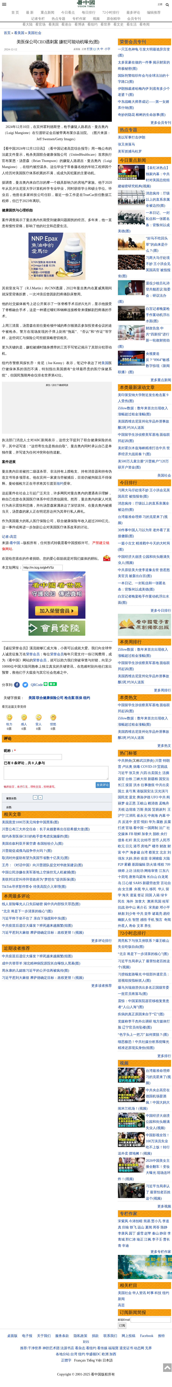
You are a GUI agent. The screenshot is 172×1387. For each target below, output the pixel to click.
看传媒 (102, 1348)
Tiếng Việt (94, 1360)
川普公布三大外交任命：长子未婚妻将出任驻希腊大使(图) (46, 831)
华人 (145, 889)
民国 (158, 901)
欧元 (121, 846)
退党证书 (126, 1348)
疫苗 (128, 785)
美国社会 (34, 33)
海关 (125, 895)
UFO (154, 797)
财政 (163, 846)
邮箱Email (124, 1319)
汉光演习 (161, 791)
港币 (136, 846)
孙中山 (130, 907)
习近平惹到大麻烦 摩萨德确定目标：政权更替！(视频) (43, 935)
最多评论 (133, 12)
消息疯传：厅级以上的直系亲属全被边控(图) (158, 199)
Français (80, 1360)
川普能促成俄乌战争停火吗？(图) (27, 853)
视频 (96, 19)
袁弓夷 (130, 791)
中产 (125, 852)
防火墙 (151, 864)
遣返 (133, 895)
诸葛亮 (157, 914)
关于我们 (44, 1336)
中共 (162, 797)
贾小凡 (156, 1221)
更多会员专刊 (161, 123)
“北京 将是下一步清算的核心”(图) (27, 913)
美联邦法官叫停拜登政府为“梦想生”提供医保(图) (39, 882)
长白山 (152, 877)
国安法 (164, 779)
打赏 (90, 48)
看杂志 (80, 1348)
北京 (163, 852)
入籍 (156, 895)
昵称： (10, 751)
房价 (136, 858)
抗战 (121, 907)
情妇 (144, 822)
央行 (163, 834)
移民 (152, 889)
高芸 (121, 1305)
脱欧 (156, 834)
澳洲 (150, 901)
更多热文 (164, 746)
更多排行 (164, 1056)
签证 (140, 895)
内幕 (162, 815)
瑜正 (140, 1239)
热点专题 (58, 19)
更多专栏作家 (161, 1252)
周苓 (156, 1227)
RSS (86, 1342)
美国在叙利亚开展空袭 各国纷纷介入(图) (32, 846)
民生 (122, 901)
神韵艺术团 (51, 1348)
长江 (121, 785)
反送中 (127, 822)
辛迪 (125, 1246)
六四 (143, 773)
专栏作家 (79, 19)
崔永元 (142, 815)
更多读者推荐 (101, 988)
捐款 (95, 1336)
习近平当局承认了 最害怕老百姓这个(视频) (158, 1192)
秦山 (155, 1233)
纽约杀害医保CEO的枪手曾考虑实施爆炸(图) (35, 839)
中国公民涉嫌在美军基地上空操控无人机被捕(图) (39, 874)
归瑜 (125, 1227)
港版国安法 (145, 791)
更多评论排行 (101, 943)
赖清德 (153, 803)
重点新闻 (47, 12)
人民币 (165, 840)
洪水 (136, 785)
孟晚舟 (164, 803)
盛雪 (140, 1233)
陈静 (164, 1227)
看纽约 (92, 24)
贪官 (136, 822)
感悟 (143, 920)
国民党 (123, 797)
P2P (120, 864)
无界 (148, 1348)
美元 (136, 840)
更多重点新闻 (161, 380)
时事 (150, 1293)
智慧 (135, 920)
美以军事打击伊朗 (131, 137)
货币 (155, 840)
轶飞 (133, 1227)
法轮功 (138, 871)
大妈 (128, 858)
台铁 (128, 779)
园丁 (132, 1233)
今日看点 (68, 12)
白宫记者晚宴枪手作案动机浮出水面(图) (158, 315)
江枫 (147, 1239)
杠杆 (128, 840)
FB (131, 834)
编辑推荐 (154, 12)
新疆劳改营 (151, 883)
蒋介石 (142, 907)
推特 (161, 1336)
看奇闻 (144, 24)
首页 (7, 33)
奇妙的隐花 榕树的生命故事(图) (142, 115)
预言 (159, 920)
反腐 (167, 822)
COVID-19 (148, 767)
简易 (147, 1221)
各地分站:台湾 (66, 1354)
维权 (160, 864)
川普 (158, 760)
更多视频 (164, 1206)
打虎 (121, 828)
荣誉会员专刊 (133, 41)
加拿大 (147, 834)
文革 (140, 926)
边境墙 (130, 809)
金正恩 (130, 803)
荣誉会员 (33, 654)
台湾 (144, 852)
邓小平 (165, 907)
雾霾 (127, 864)
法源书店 (67, 1348)
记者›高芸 (9, 537)
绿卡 (164, 895)
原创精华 (113, 19)
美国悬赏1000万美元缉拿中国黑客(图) (30, 824)
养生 (147, 926)
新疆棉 (153, 779)
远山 (140, 1227)
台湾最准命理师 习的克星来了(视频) (158, 1077)
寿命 (132, 926)
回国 (148, 895)
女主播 (127, 889)
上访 (128, 871)
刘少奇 (130, 914)
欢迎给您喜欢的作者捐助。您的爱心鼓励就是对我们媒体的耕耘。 (51, 558)
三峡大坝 (140, 779)
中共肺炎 (125, 760)
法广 (162, 828)
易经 (167, 914)
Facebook (146, 1336)
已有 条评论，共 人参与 (24, 763)
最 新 (30, 12)
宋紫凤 (123, 1221)
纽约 (60, 483)
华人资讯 (139, 1293)
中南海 (153, 815)
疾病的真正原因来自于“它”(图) (141, 1014)
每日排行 (88, 12)
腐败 (159, 822)
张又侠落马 (126, 144)
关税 (121, 809)
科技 (158, 1293)
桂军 (165, 901)
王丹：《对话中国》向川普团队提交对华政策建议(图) (42, 867)
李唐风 (123, 1233)
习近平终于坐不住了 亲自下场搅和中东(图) (34, 921)
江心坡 (127, 883)
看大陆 (27, 24)
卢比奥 (127, 767)
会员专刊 (134, 19)
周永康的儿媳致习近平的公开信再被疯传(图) (35, 973)
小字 (107, 48)
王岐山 (142, 803)
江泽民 (130, 815)
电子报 (27, 1336)
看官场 (40, 24)
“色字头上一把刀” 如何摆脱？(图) (143, 1034)
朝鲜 (137, 834)
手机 (151, 920)
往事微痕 (148, 785)
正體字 (66, 1360)
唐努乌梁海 (137, 877)
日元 (128, 846)
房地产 (146, 846)
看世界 (105, 24)
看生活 (131, 24)
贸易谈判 (159, 809)
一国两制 (151, 828)
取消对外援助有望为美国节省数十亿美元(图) (35, 860)
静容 (163, 1233)
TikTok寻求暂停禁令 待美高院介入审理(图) (34, 889)
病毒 (136, 767)
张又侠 (134, 773)
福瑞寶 (113, 1348)
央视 (137, 889)
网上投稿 (128, 1336)
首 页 (15, 12)
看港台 (66, 24)
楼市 (155, 846)
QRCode (37, 685)
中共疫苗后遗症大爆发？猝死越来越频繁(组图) (37, 928)
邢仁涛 (130, 1239)
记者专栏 (38, 19)
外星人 (123, 926)
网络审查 (151, 871)
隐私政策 (80, 1336)
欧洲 (105, 1354)
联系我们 (110, 1336)
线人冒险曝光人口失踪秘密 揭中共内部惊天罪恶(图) (41, 906)
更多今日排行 (161, 610)
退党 (132, 797)
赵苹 (147, 1233)
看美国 (53, 24)
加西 (112, 1354)
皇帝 (147, 914)
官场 (128, 828)
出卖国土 (154, 773)
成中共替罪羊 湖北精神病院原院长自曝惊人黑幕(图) (41, 965)
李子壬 (157, 1239)
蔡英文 (154, 852)
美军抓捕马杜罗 (130, 151)
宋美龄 (154, 907)
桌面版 (12, 1336)
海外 (130, 901)
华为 (152, 822)
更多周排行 (162, 690)
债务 (121, 840)
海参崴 (135, 852)
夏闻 (148, 1227)
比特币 (146, 840)
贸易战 (162, 767)
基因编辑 (138, 864)
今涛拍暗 (136, 1221)
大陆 (166, 858)
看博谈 (79, 24)
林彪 (121, 914)
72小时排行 (110, 12)
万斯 (140, 809)
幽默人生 (125, 920)
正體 (160, 4)
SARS (137, 883)
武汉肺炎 (146, 760)
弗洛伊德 (143, 797)
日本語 (108, 1360)
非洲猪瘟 (155, 858)
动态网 (139, 1348)
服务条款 (62, 1336)
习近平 (123, 773)
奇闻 (167, 920)
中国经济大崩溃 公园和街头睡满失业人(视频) (158, 1122)
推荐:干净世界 (31, 1348)
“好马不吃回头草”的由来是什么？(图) (157, 244)
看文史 (118, 24)
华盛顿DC (93, 1354)
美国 (104, 363)
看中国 (15, 543)
